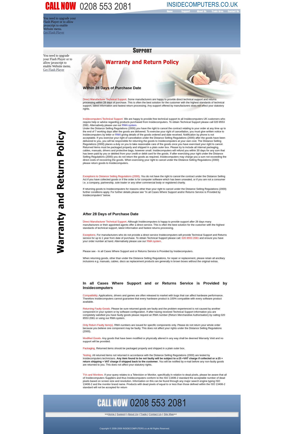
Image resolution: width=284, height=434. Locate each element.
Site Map (169, 414)
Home (111, 414)
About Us (133, 414)
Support (121, 414)
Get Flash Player (53, 69)
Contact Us (155, 414)
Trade (144, 414)
